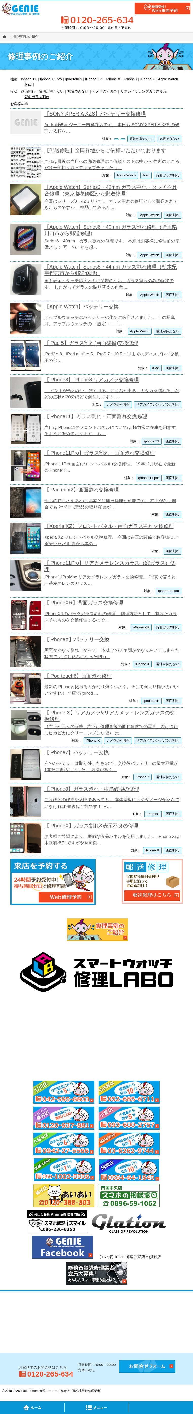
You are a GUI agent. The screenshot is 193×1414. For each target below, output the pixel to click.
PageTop (161, 1407)
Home (32, 1407)
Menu (96, 1407)
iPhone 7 (147, 79)
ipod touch (73, 79)
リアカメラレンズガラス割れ (143, 91)
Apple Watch (168, 79)
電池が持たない (51, 91)
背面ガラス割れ (37, 97)
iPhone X (113, 79)
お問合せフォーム (147, 1366)
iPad (28, 84)
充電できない (78, 91)
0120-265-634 (97, 20)
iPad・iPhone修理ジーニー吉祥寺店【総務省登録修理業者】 (62, 1391)
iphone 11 (29, 79)
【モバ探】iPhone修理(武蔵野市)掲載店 (129, 1257)
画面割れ (28, 91)
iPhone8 (130, 79)
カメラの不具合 (104, 91)
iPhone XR (93, 79)
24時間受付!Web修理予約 (162, 8)
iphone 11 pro (51, 79)
